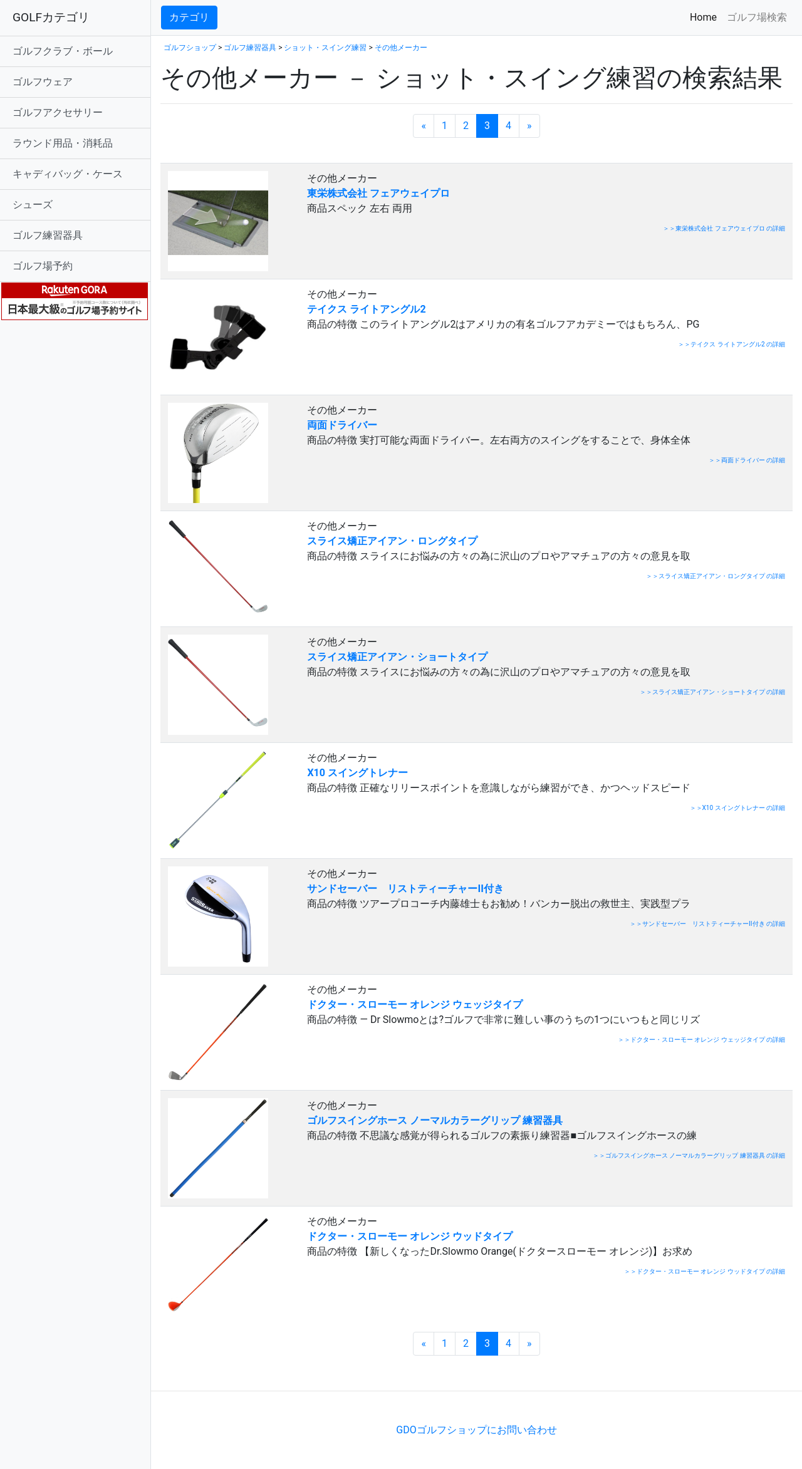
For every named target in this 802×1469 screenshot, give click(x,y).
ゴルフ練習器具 (48, 235)
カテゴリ (189, 17)
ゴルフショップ (190, 47)
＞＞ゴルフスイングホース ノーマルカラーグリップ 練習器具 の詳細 (689, 1155)
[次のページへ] (529, 126)
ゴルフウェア (43, 82)
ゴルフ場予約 (43, 266)
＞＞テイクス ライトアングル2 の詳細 (731, 344)
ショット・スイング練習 (325, 47)
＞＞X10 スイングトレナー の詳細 (737, 807)
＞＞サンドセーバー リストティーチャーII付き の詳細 (707, 923)
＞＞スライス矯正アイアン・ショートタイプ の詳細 (712, 691)
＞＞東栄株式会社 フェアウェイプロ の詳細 (724, 228)
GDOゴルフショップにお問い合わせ (476, 1430)
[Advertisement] (307, 1371)
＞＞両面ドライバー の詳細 (747, 460)
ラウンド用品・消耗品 (63, 143)
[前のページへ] (423, 126)
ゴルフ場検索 (757, 17)
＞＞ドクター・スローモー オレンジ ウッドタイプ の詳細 (704, 1271)
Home (706, 16)
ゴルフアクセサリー (58, 112)
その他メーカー (401, 47)
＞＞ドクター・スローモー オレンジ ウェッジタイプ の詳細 (701, 1039)
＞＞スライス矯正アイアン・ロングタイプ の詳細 (715, 576)
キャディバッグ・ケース (68, 174)
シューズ (33, 204)
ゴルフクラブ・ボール (63, 51)
